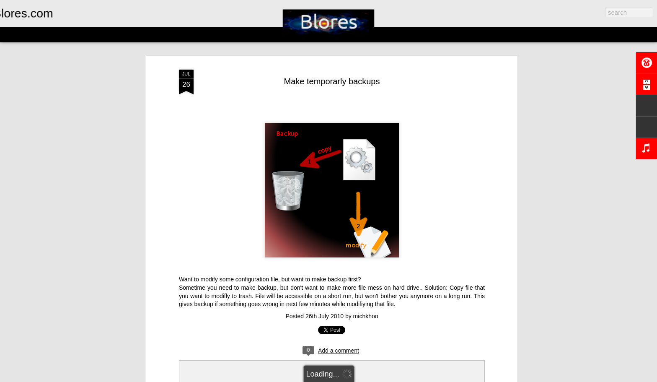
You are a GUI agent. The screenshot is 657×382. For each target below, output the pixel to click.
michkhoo (365, 316)
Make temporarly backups (332, 81)
